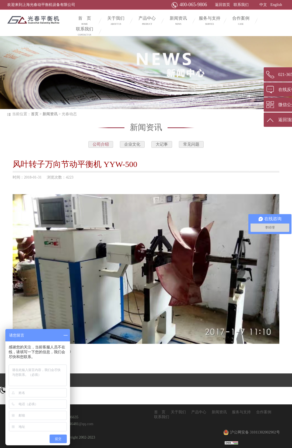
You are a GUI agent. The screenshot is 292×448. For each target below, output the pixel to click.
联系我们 (241, 5)
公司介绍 (101, 144)
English (276, 5)
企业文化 (132, 144)
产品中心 (147, 21)
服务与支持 (209, 21)
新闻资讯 (178, 21)
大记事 (162, 144)
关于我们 (115, 21)
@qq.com (86, 424)
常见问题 (191, 144)
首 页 (84, 21)
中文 (263, 5)
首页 (35, 114)
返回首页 (222, 5)
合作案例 (240, 21)
